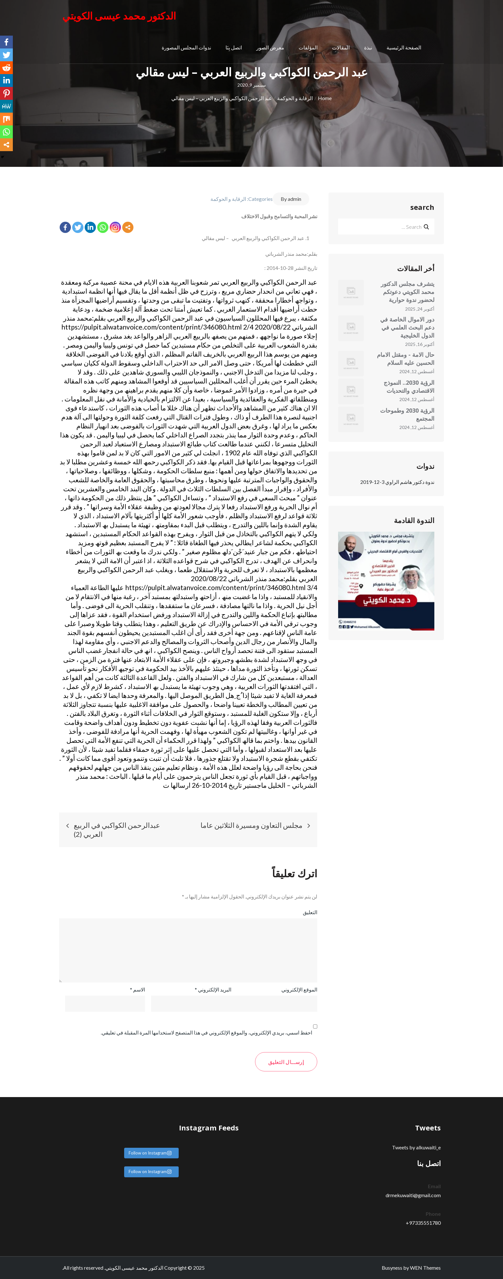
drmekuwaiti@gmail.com (413, 1195)
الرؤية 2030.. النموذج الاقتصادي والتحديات (409, 386)
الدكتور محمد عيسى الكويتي (121, 16)
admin (294, 199)
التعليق (310, 912)
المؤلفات (308, 48)
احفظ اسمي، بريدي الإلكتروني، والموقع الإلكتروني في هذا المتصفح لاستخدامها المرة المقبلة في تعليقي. (206, 1032)
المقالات (341, 48)
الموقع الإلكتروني (299, 989)
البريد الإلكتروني (213, 989)
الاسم (137, 989)
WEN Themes (425, 1268)
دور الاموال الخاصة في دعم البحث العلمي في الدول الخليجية (407, 327)
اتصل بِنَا (234, 48)
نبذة (368, 48)
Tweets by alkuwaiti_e (416, 1147)
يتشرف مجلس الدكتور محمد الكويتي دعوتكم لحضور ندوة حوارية (407, 292)
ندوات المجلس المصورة (186, 48)
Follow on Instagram (150, 1152)
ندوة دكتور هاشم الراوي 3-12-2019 (397, 482)
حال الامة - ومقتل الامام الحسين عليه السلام (405, 358)
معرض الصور (270, 48)
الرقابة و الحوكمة (228, 199)
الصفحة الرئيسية (404, 48)
